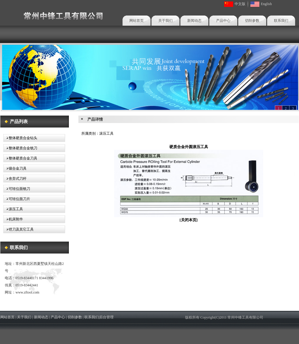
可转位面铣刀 (16, 189)
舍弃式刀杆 (15, 178)
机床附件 (13, 219)
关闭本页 (188, 220)
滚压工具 (13, 209)
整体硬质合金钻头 (20, 138)
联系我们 (281, 21)
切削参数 (252, 21)
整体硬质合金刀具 (20, 158)
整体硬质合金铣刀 (20, 148)
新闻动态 (194, 21)
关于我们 (165, 21)
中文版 (240, 4)
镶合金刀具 (15, 168)
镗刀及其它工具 (18, 229)
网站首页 (136, 21)
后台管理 (106, 317)
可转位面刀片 (16, 199)
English (266, 4)
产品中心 (223, 21)
